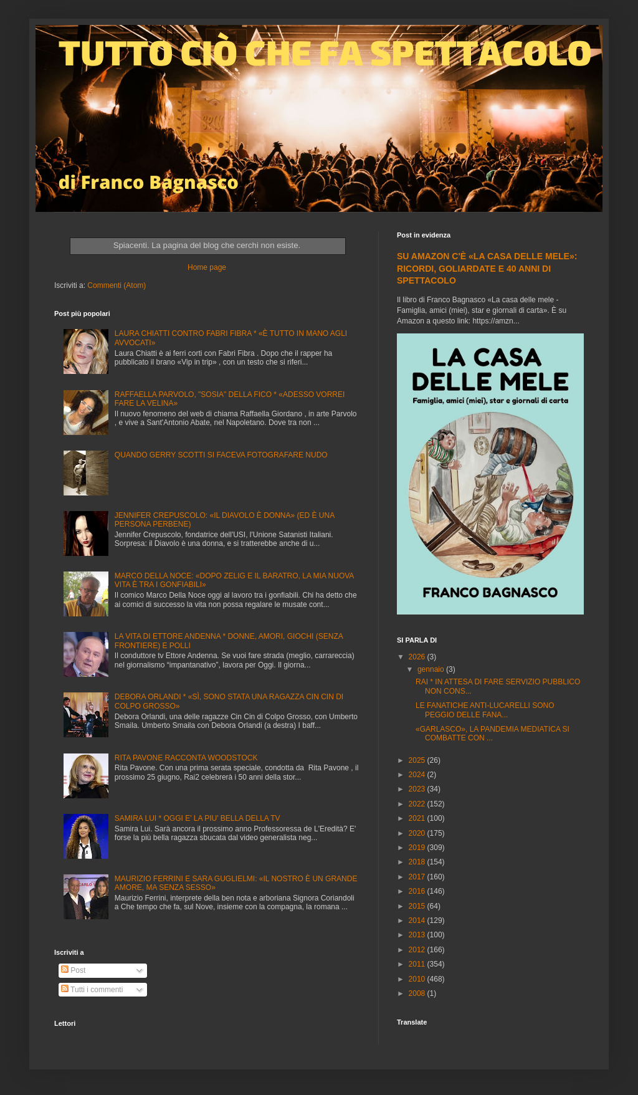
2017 (418, 877)
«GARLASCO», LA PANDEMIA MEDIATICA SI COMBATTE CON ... (492, 733)
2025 (418, 760)
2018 (418, 862)
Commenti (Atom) (116, 285)
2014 (418, 920)
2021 (418, 818)
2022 (418, 804)
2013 (418, 934)
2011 (418, 964)
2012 (418, 949)
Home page (207, 267)
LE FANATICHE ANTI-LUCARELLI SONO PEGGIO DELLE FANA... (485, 710)
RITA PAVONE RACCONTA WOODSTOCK (186, 757)
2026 (418, 657)
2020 (418, 833)
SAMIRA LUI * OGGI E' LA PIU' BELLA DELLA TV (197, 818)
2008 (418, 993)
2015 (418, 906)
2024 (418, 774)
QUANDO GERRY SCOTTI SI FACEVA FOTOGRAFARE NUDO (221, 455)
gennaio (431, 669)
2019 (418, 847)
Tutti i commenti (92, 989)
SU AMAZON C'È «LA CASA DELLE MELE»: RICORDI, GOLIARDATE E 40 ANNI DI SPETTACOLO (487, 268)
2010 (418, 979)
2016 (418, 891)
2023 (418, 789)
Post (73, 970)
